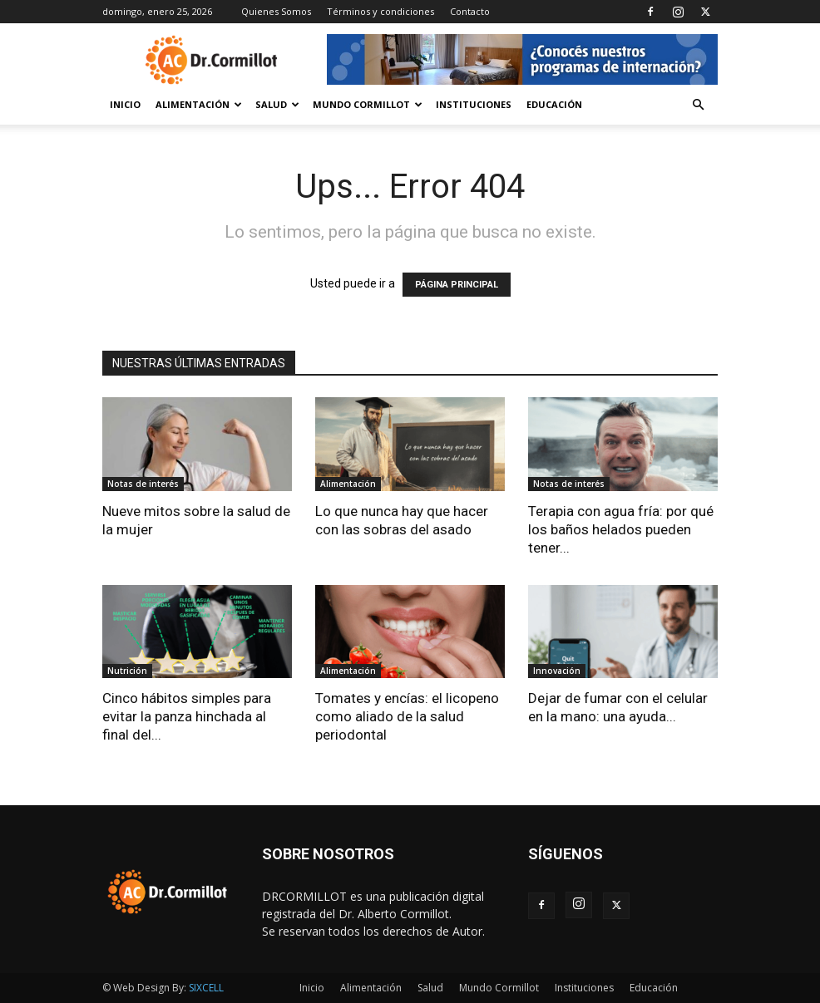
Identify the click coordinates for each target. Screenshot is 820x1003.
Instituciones (473, 104)
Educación (554, 104)
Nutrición (127, 670)
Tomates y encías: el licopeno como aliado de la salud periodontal (407, 716)
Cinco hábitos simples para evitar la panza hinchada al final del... (186, 716)
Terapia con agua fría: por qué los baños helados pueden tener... (621, 529)
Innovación (556, 670)
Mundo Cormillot (367, 104)
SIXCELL (206, 988)
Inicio (125, 104)
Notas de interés (143, 483)
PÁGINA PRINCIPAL (456, 284)
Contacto (470, 11)
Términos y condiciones (380, 11)
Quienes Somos (276, 11)
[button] (698, 105)
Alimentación (199, 104)
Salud (277, 104)
